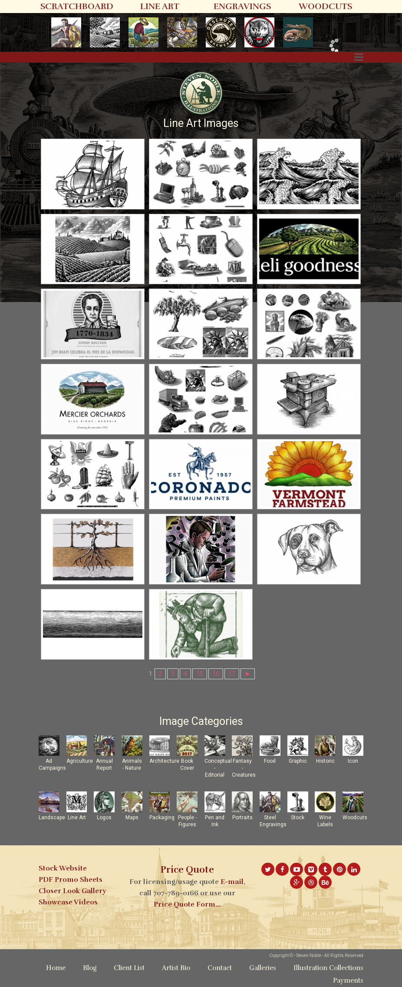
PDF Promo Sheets (70, 879)
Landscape (52, 817)
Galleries (262, 968)
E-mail (232, 881)
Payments (348, 980)
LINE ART (159, 6)
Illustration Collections (328, 968)
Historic (325, 761)
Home (56, 968)
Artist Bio (176, 968)
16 (215, 674)
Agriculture (79, 761)
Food (270, 761)
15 (199, 674)
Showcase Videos (68, 902)
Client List (129, 968)
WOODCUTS (325, 6)
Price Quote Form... (187, 904)
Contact (220, 968)
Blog (89, 968)
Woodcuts (355, 817)
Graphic (298, 761)
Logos (104, 817)
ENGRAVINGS (242, 6)
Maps (131, 817)
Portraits (242, 817)
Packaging (162, 817)
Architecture (164, 761)
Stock (297, 817)
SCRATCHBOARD (76, 6)
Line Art (77, 817)
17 (231, 674)
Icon (353, 761)
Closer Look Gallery (72, 891)
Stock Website (63, 868)
